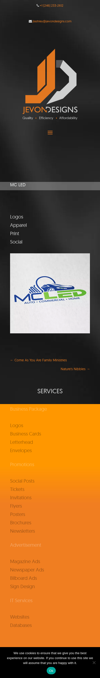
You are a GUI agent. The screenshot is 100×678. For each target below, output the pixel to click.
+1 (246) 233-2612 (51, 5)
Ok (51, 671)
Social (16, 242)
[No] (93, 662)
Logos (16, 217)
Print (14, 233)
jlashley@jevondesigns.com (52, 21)
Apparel (18, 225)
